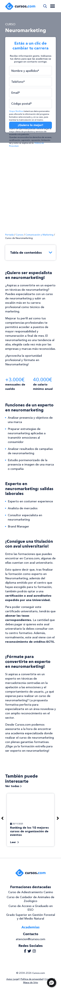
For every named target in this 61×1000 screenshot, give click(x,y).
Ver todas (13, 786)
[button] (51, 982)
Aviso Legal (12, 979)
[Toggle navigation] (52, 6)
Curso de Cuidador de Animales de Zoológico (30, 899)
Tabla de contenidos (31, 252)
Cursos (19, 234)
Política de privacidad (31, 979)
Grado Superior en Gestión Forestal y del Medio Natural (30, 916)
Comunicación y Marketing (39, 234)
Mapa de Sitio (30, 982)
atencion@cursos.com (30, 939)
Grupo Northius (16, 111)
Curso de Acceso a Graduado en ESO (30, 907)
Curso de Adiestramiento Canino (30, 892)
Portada (9, 234)
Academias (30, 927)
